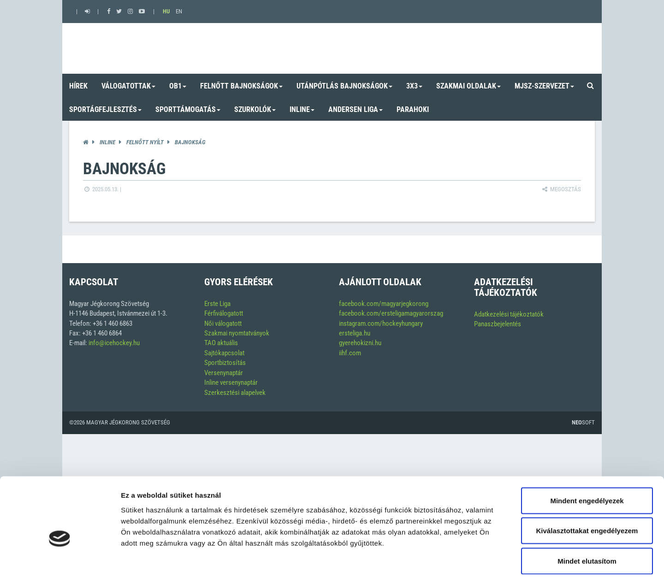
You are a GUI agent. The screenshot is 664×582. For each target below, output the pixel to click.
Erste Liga (217, 304)
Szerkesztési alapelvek (235, 392)
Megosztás (561, 189)
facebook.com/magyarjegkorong (383, 304)
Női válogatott (223, 323)
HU (166, 11)
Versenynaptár (223, 373)
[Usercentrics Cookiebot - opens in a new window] (59, 564)
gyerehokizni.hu (360, 343)
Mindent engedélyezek (586, 461)
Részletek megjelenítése (524, 564)
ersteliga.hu (354, 333)
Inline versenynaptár (231, 382)
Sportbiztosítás (225, 363)
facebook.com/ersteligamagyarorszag (391, 313)
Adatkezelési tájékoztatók (509, 314)
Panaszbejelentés (497, 324)
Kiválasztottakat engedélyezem (587, 491)
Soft (583, 422)
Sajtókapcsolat (224, 353)
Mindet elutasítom (587, 521)
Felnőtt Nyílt (145, 142)
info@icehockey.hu (114, 343)
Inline (107, 142)
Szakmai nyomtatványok (236, 333)
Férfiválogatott (223, 313)
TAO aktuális (221, 343)
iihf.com (350, 353)
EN (179, 11)
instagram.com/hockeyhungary (381, 323)
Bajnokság (190, 142)
